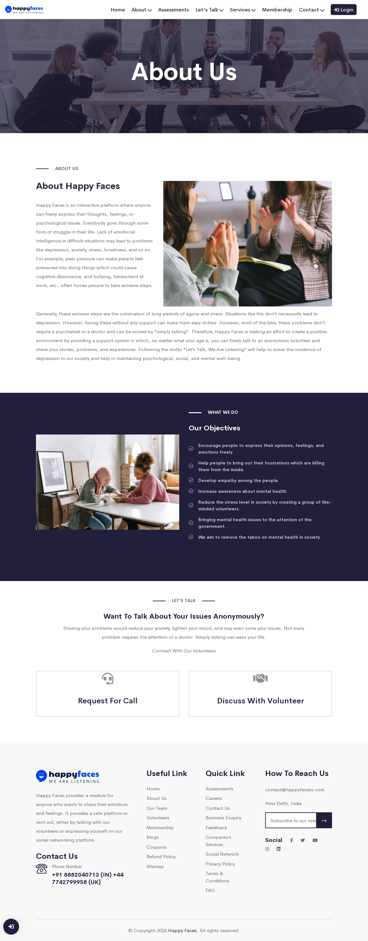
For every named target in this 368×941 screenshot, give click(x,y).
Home (118, 9)
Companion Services (218, 840)
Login (343, 9)
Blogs (152, 836)
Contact (311, 9)
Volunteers (157, 817)
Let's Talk (210, 9)
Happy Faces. (183, 930)
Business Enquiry (223, 817)
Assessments (174, 9)
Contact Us (218, 807)
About (142, 9)
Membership (277, 9)
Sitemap (155, 866)
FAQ (210, 890)
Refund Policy (161, 856)
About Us (156, 797)
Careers (214, 797)
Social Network (222, 853)
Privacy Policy (220, 863)
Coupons (156, 846)
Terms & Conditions (217, 877)
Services (243, 9)
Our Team (156, 807)
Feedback (216, 827)
